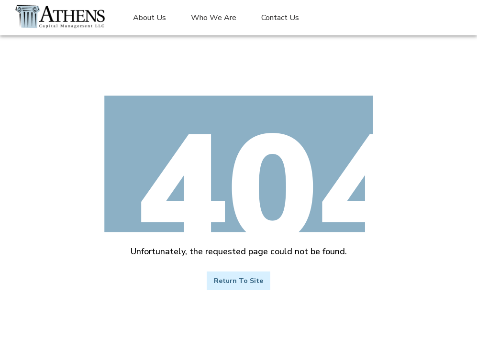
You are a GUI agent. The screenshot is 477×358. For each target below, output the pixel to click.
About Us (149, 17)
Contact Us (280, 17)
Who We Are (213, 17)
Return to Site (238, 280)
